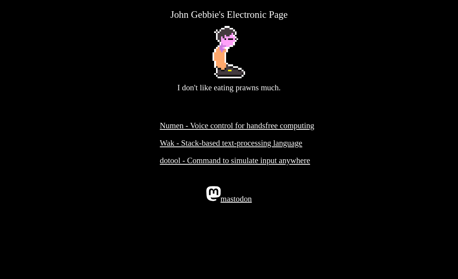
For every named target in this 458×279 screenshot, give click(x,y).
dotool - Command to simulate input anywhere (235, 160)
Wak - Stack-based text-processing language (231, 142)
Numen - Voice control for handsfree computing (237, 125)
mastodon (229, 194)
